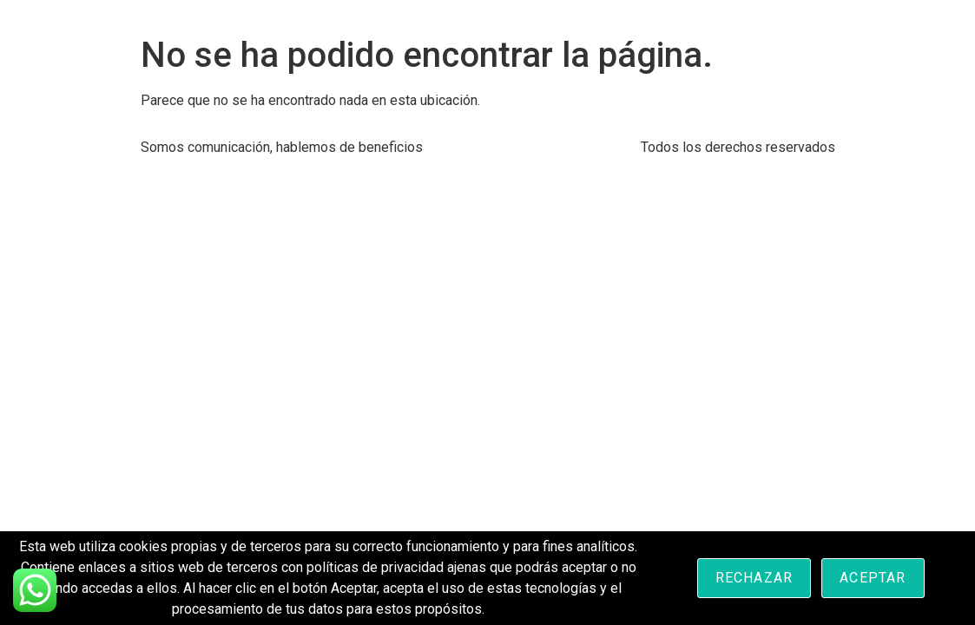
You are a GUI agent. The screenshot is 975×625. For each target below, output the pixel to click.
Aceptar (873, 577)
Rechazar (754, 577)
